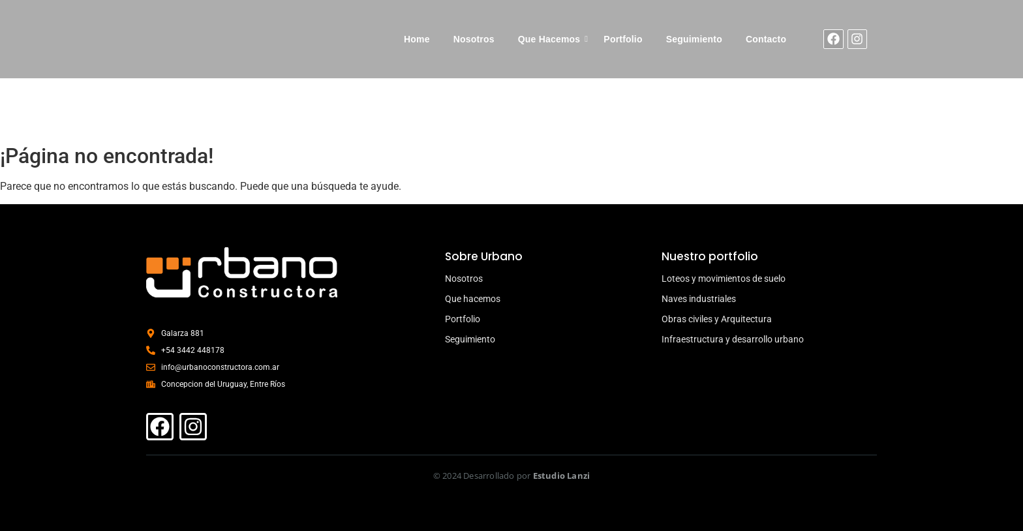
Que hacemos (472, 299)
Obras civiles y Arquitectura (717, 319)
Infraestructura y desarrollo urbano (733, 339)
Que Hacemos (549, 39)
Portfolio (622, 39)
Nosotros (474, 39)
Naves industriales (699, 299)
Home (417, 39)
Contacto (766, 39)
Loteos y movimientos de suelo (724, 278)
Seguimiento (694, 39)
